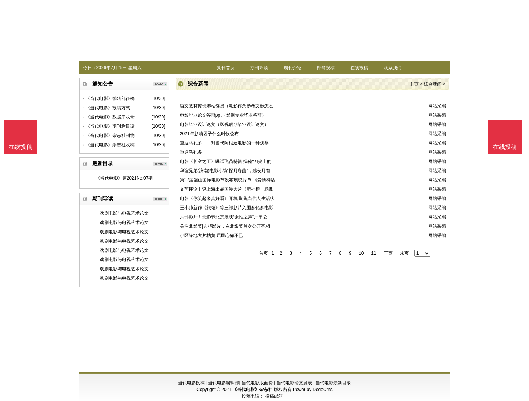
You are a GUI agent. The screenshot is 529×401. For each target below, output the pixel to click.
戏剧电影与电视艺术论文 (124, 213)
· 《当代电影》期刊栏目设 (109, 126)
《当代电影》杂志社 (252, 389)
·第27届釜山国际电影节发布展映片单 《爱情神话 (227, 180)
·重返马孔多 (190, 152)
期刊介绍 (292, 67)
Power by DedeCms (313, 389)
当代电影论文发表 (294, 382)
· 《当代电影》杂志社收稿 (109, 144)
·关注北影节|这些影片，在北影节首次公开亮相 (224, 226)
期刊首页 (226, 67)
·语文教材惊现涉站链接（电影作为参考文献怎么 (226, 105)
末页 (404, 253)
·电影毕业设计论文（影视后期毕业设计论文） (224, 124)
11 (373, 253)
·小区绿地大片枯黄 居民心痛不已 (211, 235)
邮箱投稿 (326, 67)
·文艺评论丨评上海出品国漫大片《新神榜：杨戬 (226, 189)
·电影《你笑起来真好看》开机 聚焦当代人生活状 (227, 198)
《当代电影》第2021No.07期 (124, 178)
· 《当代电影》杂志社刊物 (109, 135)
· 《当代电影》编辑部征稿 (109, 98)
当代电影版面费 (257, 382)
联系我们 (392, 67)
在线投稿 (359, 67)
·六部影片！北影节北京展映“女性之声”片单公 (223, 217)
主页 (414, 84)
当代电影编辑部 (223, 382)
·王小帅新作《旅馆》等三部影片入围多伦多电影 (226, 207)
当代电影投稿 (191, 382)
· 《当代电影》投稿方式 (106, 107)
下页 (388, 253)
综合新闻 (433, 84)
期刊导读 (259, 67)
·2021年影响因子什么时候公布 (209, 133)
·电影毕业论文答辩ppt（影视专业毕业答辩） (222, 115)
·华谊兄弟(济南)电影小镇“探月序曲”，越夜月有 (224, 170)
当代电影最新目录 (333, 382)
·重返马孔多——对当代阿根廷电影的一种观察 (224, 143)
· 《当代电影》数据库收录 (109, 117)
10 (361, 253)
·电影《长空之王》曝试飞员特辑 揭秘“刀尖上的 (225, 161)
